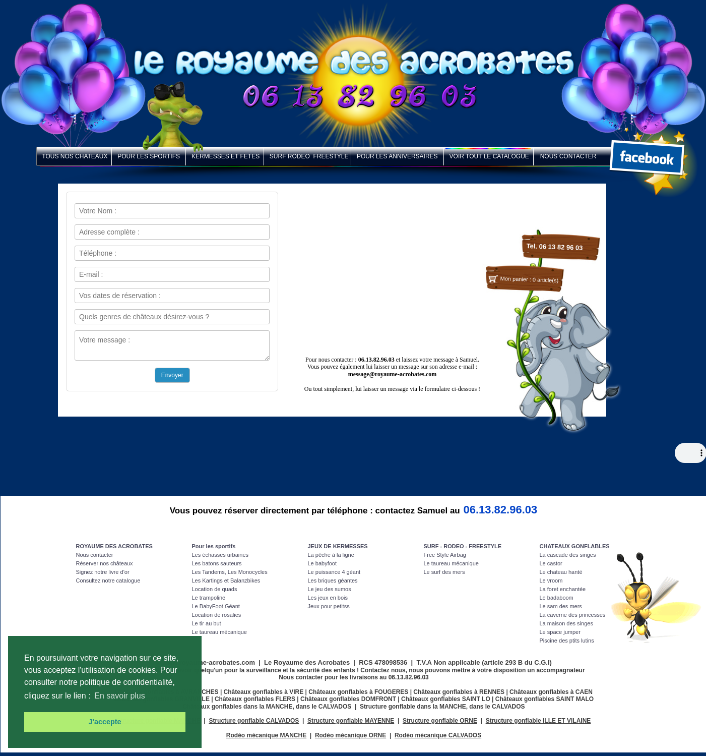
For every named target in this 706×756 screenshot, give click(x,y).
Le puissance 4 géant (334, 572)
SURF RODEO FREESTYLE (307, 156)
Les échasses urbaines (220, 555)
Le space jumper (560, 632)
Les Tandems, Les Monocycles (230, 572)
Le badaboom (556, 598)
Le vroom (551, 580)
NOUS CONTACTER (566, 156)
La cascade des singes (568, 555)
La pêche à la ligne (331, 555)
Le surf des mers (444, 572)
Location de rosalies (216, 615)
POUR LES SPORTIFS (148, 156)
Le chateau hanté (561, 572)
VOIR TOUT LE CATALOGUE (488, 156)
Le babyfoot (322, 563)
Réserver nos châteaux (104, 563)
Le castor (551, 563)
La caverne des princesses (573, 615)
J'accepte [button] (104, 722)
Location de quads (214, 589)
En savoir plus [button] (119, 695)
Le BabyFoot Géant (216, 606)
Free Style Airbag (445, 555)
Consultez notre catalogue (108, 580)
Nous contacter (94, 555)
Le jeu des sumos (329, 589)
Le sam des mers (561, 606)
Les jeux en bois (328, 598)
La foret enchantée (563, 589)
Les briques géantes (333, 580)
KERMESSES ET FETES (224, 156)
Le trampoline (209, 598)
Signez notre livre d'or (103, 572)
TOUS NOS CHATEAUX (74, 156)
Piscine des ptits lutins (567, 640)
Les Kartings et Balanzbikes (226, 580)
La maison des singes (566, 623)
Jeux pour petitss (329, 606)
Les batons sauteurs (217, 563)
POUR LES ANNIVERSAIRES (397, 156)
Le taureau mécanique (219, 632)
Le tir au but (206, 623)
